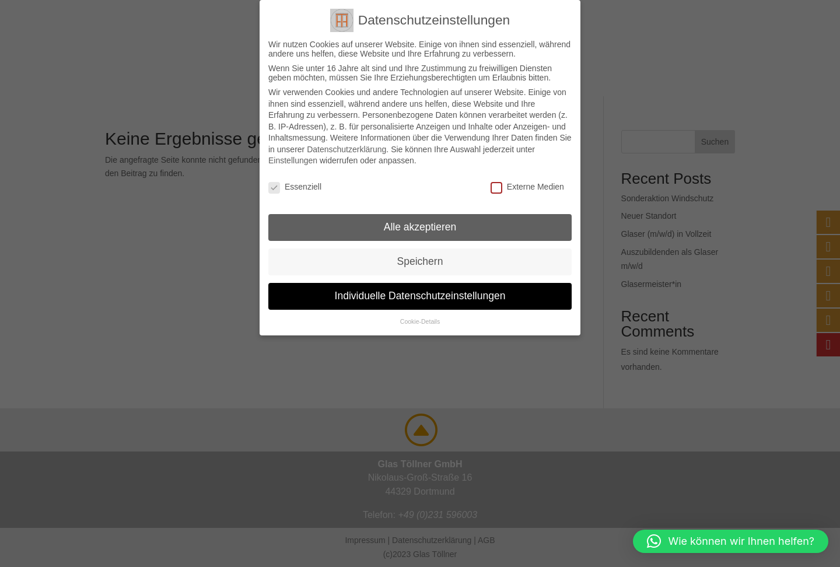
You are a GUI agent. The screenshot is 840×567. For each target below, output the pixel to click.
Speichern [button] (420, 261)
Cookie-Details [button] (420, 321)
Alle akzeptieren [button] (420, 227)
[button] (730, 541)
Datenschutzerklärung (346, 149)
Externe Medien (527, 186)
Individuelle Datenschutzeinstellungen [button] (420, 296)
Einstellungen (292, 160)
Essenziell (294, 186)
